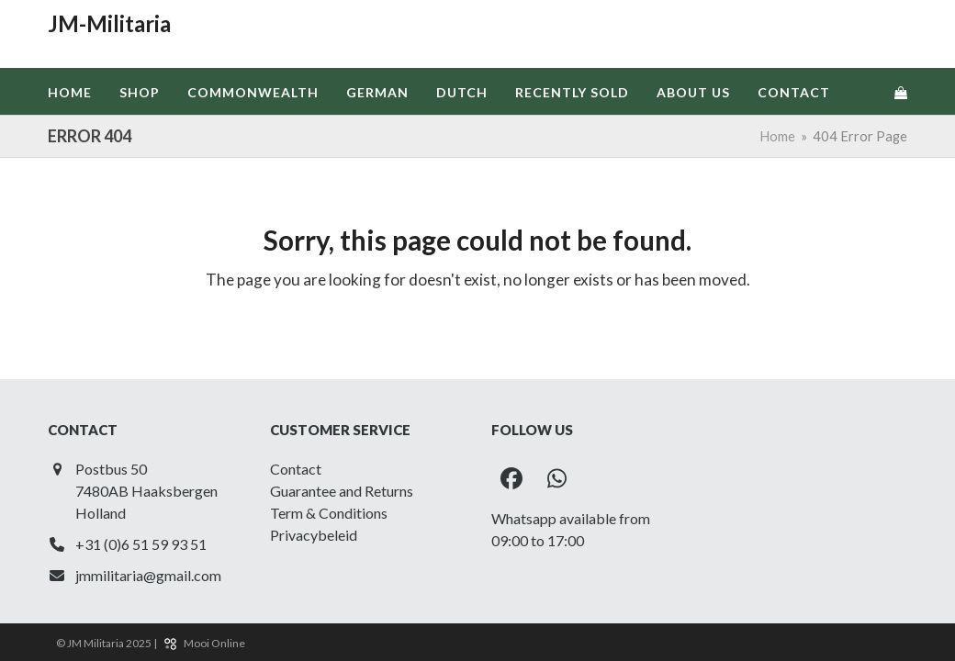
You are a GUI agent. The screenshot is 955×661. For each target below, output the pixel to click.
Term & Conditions (329, 512)
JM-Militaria (109, 23)
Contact (295, 468)
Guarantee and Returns (341, 490)
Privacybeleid (313, 534)
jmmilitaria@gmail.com (148, 575)
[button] (900, 92)
